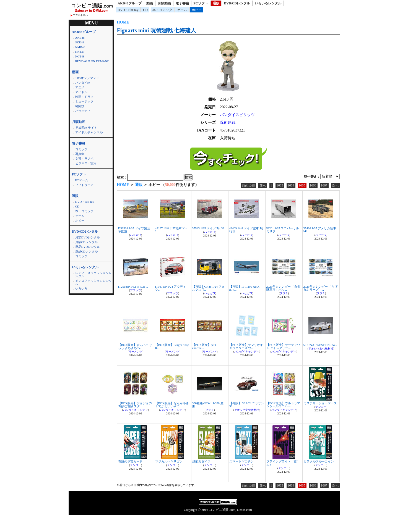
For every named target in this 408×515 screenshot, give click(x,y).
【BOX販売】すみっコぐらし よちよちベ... (135, 346)
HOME (123, 22)
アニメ (79, 87)
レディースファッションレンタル (93, 274)
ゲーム (182, 10)
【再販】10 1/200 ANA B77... (244, 288)
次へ (335, 186)
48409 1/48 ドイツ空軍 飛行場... (246, 230)
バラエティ (82, 110)
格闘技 (79, 106)
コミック (81, 149)
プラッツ (135, 290)
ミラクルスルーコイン (318, 461)
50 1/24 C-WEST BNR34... (320, 344)
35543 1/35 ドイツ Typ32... (209, 228)
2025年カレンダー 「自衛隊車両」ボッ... (283, 288)
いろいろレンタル (268, 3)
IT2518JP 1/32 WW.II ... (133, 286)
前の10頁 (248, 186)
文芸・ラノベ (84, 158)
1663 (280, 185)
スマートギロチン (241, 461)
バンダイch (82, 82)
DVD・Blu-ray (128, 10)
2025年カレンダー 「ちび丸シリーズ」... (320, 288)
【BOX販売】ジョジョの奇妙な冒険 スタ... (135, 404)
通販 (216, 3)
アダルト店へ (80, 15)
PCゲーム (81, 180)
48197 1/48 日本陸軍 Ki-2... (171, 230)
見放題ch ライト (86, 127)
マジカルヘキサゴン (169, 461)
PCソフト (201, 3)
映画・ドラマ (84, 96)
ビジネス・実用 (86, 163)
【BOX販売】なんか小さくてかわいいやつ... (172, 404)
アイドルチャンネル (89, 132)
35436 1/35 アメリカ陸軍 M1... (319, 230)
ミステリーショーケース (320, 403)
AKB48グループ (130, 3)
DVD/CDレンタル (237, 3)
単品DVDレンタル (87, 246)
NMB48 (80, 47)
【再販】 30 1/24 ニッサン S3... (246, 404)
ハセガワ (135, 235)
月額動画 (164, 3)
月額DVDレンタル (87, 237)
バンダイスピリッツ (237, 115)
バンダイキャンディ (246, 351)
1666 (313, 185)
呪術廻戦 (227, 122)
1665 (302, 185)
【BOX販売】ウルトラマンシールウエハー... (283, 404)
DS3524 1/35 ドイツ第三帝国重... (134, 230)
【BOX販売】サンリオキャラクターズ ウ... (246, 346)
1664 (291, 185)
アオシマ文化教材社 (320, 348)
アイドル (81, 92)
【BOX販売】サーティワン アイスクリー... (283, 346)
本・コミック (162, 10)
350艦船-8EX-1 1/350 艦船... (208, 404)
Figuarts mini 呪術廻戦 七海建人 (156, 30)
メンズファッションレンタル (93, 282)
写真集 (79, 154)
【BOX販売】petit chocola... (204, 346)
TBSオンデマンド (87, 78)
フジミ (284, 293)
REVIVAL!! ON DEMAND (92, 61)
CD (145, 10)
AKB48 (80, 37)
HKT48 (80, 51)
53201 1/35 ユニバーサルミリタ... (282, 230)
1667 (324, 185)
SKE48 (79, 42)
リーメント (135, 351)
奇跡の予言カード (130, 461)
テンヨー (320, 406)
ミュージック (84, 101)
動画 (149, 3)
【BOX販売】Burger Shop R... (172, 346)
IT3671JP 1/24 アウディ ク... (170, 288)
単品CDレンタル (86, 251)
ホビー (197, 10)
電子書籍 (182, 3)
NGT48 (80, 56)
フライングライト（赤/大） (282, 463)
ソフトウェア (84, 184)
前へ (262, 186)
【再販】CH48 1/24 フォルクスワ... (208, 288)
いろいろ (81, 288)
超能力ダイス (201, 461)
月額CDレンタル (86, 242)
